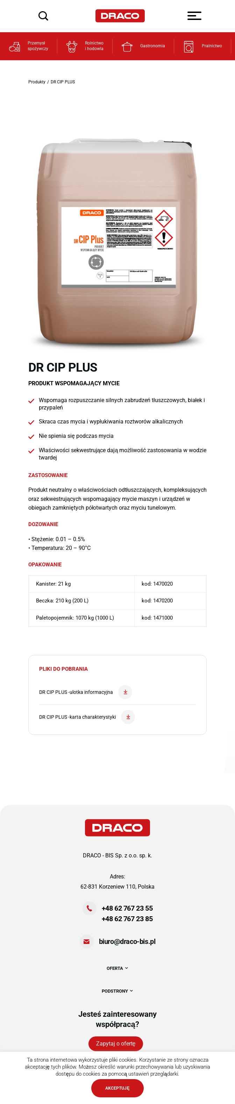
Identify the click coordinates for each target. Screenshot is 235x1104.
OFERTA (118, 968)
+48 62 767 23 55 (127, 908)
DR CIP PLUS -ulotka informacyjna (85, 692)
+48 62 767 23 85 (127, 919)
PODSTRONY (118, 991)
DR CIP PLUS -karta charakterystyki (87, 717)
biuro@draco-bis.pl (127, 941)
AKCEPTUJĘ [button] (117, 1088)
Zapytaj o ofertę (116, 1043)
